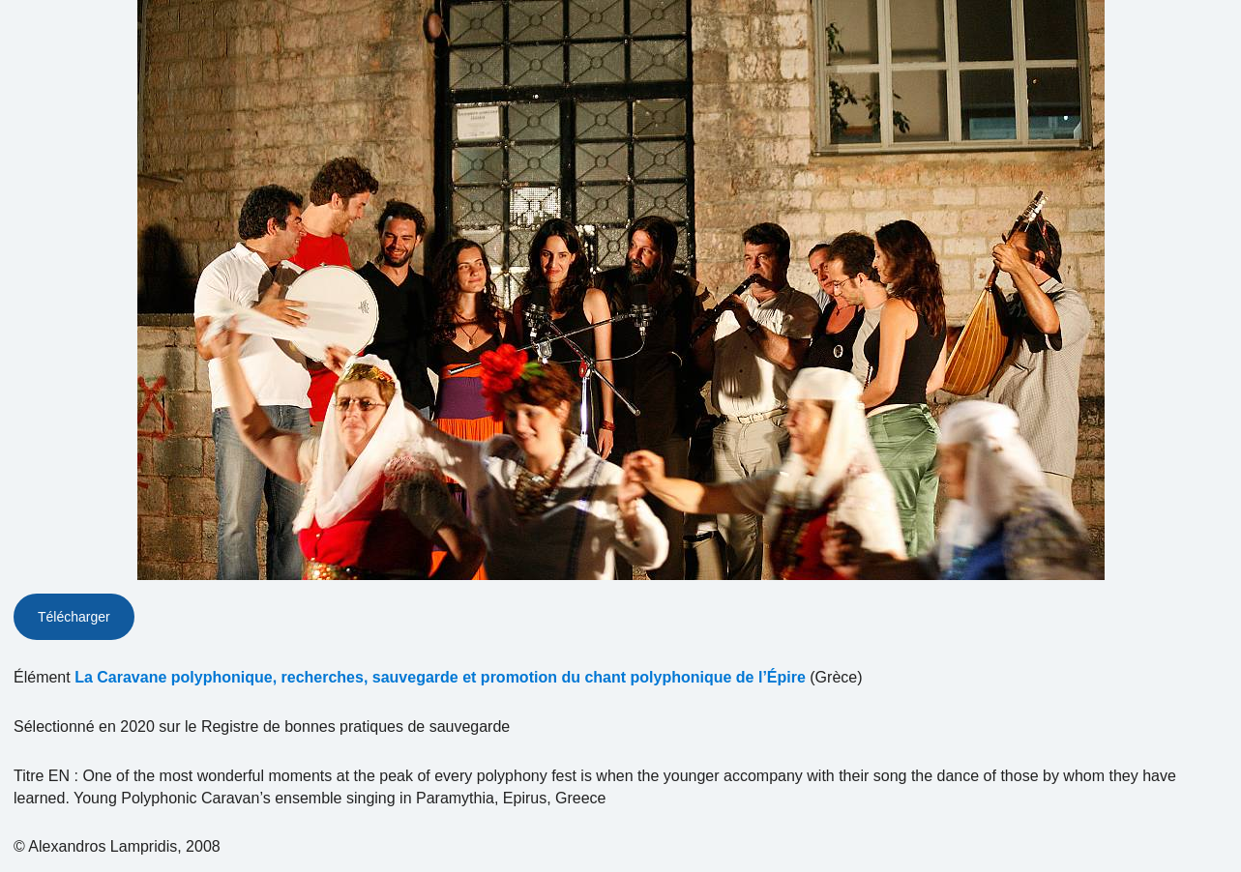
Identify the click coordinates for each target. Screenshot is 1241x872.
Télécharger (74, 617)
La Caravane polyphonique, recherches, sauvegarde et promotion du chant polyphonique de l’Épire (440, 677)
